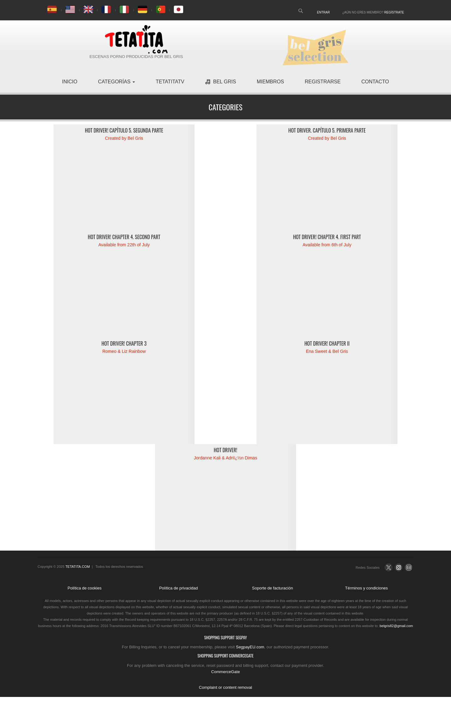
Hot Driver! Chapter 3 (124, 343)
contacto (375, 81)
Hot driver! (225, 450)
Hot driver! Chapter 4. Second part (124, 237)
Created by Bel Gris (124, 138)
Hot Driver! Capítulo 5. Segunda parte (124, 130)
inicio (69, 81)
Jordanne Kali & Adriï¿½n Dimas (225, 457)
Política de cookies (84, 588)
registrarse (323, 81)
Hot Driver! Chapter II (327, 343)
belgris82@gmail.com (396, 626)
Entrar (323, 12)
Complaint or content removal (225, 687)
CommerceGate (225, 671)
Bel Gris (220, 82)
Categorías (116, 81)
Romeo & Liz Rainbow (124, 351)
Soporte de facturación (272, 588)
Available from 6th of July (327, 244)
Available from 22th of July (124, 244)
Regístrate (394, 12)
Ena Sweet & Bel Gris (327, 351)
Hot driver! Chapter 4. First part (327, 237)
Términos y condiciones (366, 588)
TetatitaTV (170, 81)
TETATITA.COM (77, 566)
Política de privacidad (178, 588)
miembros (270, 81)
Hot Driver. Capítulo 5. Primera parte (327, 130)
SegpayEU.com (250, 647)
